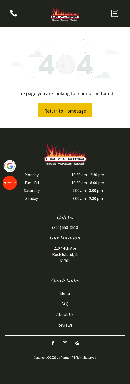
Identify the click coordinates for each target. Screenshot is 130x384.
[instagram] (65, 344)
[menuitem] (65, 293)
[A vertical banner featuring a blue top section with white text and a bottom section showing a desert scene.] (13, 16)
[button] (115, 13)
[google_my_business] (77, 344)
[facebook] (52, 344)
